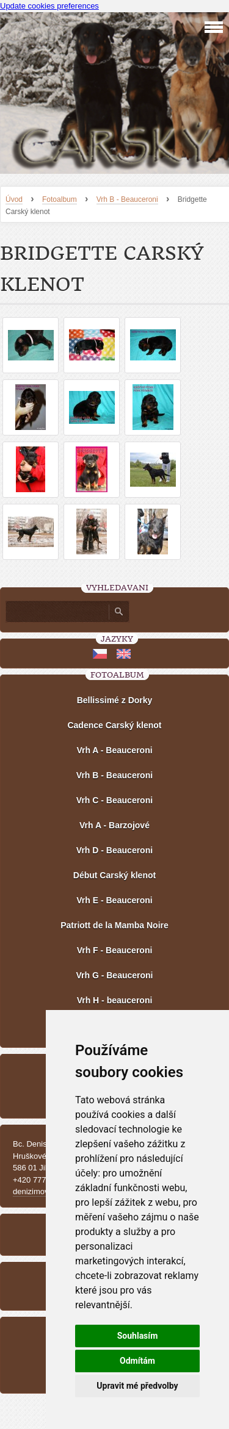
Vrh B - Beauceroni (127, 199)
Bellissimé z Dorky (115, 700)
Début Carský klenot (114, 875)
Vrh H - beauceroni (115, 1000)
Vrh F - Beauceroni (115, 950)
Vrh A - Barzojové (114, 825)
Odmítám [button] (137, 1361)
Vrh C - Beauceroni (114, 800)
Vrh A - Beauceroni (114, 750)
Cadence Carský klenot (114, 725)
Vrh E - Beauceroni (114, 900)
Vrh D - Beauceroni (114, 850)
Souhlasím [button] (137, 1336)
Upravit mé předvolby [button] (137, 1386)
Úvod (14, 199)
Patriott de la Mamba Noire (114, 925)
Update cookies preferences (49, 5)
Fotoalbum (59, 199)
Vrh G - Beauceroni (114, 975)
